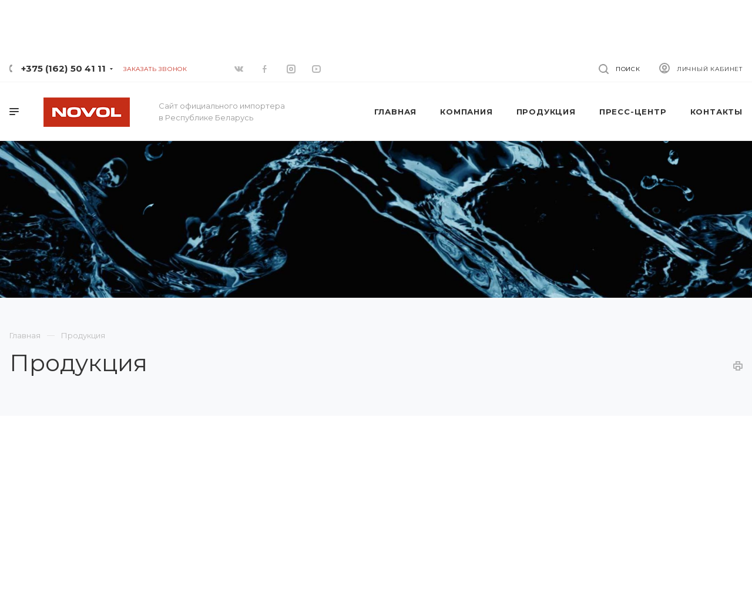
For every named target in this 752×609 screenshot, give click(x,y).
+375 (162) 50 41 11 (63, 68)
